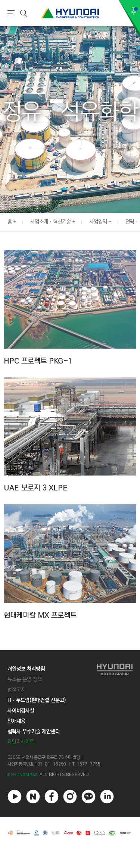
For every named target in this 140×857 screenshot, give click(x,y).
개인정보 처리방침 (26, 669)
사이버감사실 (20, 711)
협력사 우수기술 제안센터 (33, 731)
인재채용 (16, 721)
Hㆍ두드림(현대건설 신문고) (36, 700)
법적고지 (16, 690)
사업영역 (98, 222)
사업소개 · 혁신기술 (50, 222)
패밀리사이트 (20, 742)
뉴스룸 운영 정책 (24, 679)
